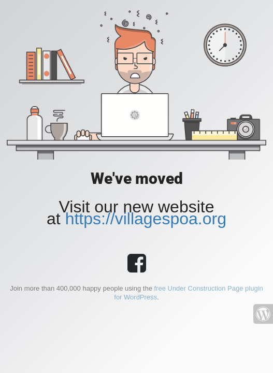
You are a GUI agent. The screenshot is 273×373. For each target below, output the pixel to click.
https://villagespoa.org (145, 218)
